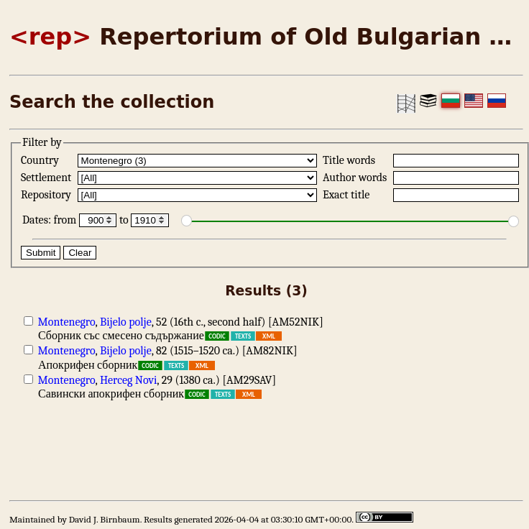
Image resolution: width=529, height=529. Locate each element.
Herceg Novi (128, 380)
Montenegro (67, 322)
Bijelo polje (126, 322)
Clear (79, 252)
